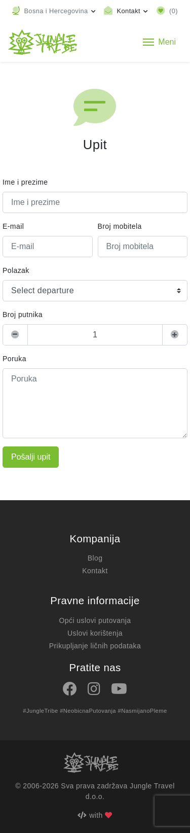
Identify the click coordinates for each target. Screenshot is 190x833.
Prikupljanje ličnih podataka (95, 646)
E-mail (13, 226)
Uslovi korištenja (95, 633)
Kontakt (94, 571)
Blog (95, 558)
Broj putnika (23, 314)
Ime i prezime (25, 182)
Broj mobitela (120, 226)
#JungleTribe (40, 711)
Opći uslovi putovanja (95, 620)
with (95, 815)
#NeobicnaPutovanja (88, 711)
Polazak (16, 270)
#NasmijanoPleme (142, 711)
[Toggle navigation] (159, 42)
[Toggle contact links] (126, 11)
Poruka (14, 359)
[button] (53, 11)
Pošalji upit (30, 457)
